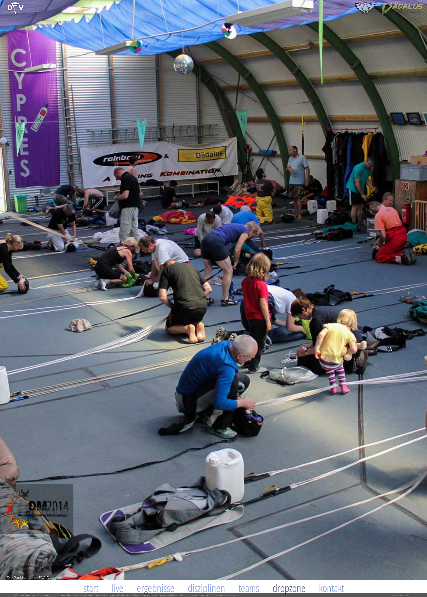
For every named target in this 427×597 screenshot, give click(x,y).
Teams (249, 588)
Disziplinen (206, 588)
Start (90, 588)
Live (117, 588)
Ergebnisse (155, 588)
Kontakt (331, 588)
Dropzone (289, 588)
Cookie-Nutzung (222, 595)
